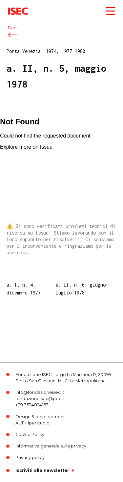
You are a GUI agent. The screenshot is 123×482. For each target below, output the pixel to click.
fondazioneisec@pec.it (40, 398)
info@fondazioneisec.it (39, 392)
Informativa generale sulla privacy (50, 446)
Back (13, 27)
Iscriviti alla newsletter (42, 470)
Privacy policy (30, 457)
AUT (19, 422)
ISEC (13, 6)
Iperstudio (39, 422)
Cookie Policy (29, 434)
